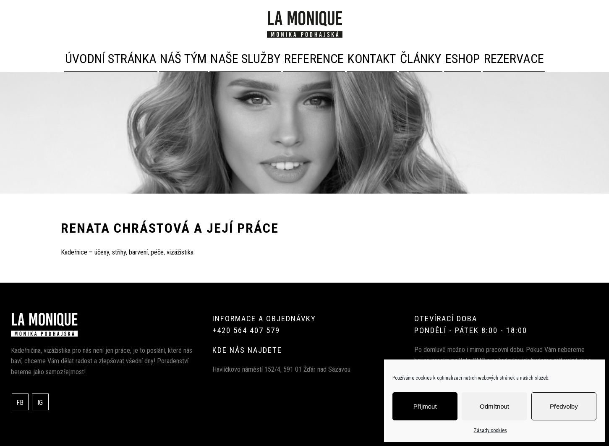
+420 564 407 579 (246, 328)
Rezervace (502, 57)
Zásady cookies (490, 430)
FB (20, 401)
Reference (301, 57)
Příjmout (425, 406)
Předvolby (564, 406)
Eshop (452, 57)
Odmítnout (494, 406)
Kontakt (356, 57)
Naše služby (239, 57)
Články (406, 57)
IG (40, 401)
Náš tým (181, 57)
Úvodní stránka (116, 57)
